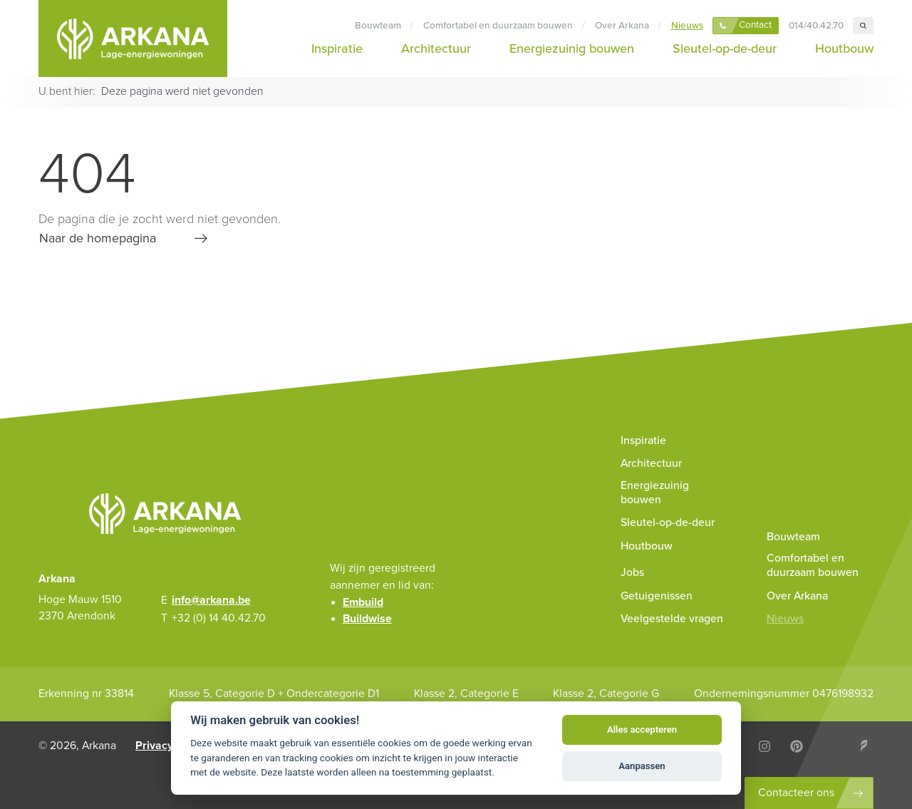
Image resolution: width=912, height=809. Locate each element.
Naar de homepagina (97, 238)
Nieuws (687, 25)
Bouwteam (378, 25)
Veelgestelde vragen (672, 618)
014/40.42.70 (816, 25)
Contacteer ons (796, 792)
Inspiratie (337, 48)
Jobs (632, 572)
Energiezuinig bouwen (571, 48)
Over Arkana (622, 25)
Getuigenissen (657, 595)
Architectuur (436, 48)
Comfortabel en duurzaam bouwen (498, 25)
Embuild (363, 602)
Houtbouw (844, 48)
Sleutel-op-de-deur (725, 48)
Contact (755, 25)
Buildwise (367, 618)
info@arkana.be (211, 600)
